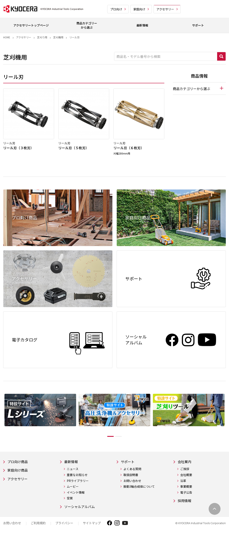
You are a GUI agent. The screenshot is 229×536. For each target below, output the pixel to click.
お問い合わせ (132, 482)
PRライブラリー (78, 482)
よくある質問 (132, 470)
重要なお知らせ (77, 476)
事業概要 (186, 488)
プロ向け (116, 9)
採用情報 (185, 502)
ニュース (72, 470)
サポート (128, 462)
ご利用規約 (38, 525)
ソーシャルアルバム (81, 508)
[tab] (199, 88)
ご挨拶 (184, 470)
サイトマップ (92, 525)
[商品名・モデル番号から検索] (165, 56)
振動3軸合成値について (139, 488)
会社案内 (185, 462)
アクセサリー (165, 9)
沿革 (183, 482)
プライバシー (64, 525)
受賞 (70, 500)
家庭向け (139, 9)
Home (6, 37)
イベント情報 (76, 494)
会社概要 (186, 476)
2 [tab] (121, 437)
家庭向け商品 (18, 472)
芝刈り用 (42, 37)
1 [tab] (107, 437)
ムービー (73, 488)
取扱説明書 (130, 476)
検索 (221, 56)
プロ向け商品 (18, 462)
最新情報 (72, 462)
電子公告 (186, 494)
